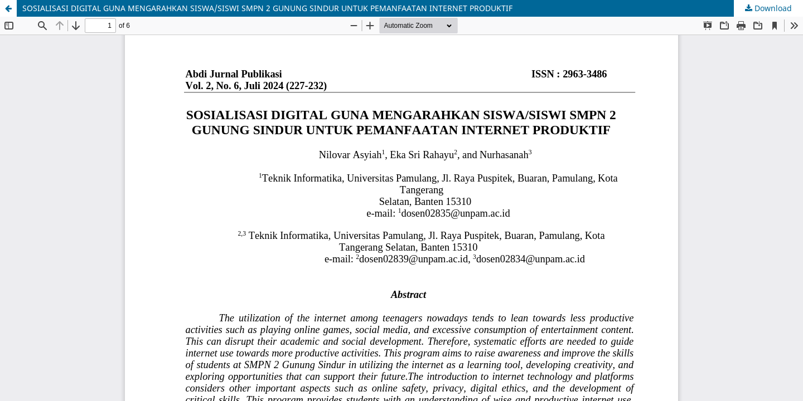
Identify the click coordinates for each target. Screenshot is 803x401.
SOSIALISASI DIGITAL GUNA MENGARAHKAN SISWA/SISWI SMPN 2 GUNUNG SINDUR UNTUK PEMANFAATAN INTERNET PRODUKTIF (267, 8)
